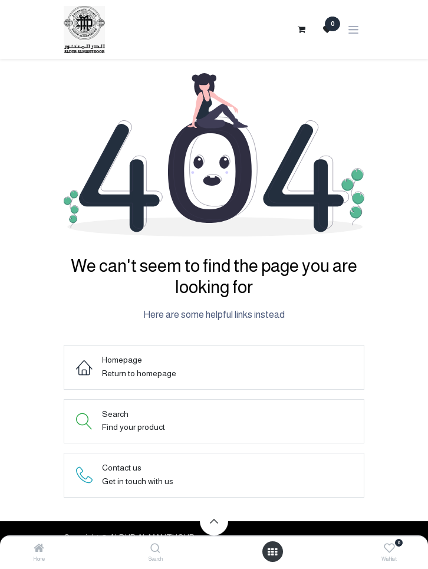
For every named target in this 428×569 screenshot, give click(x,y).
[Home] (39, 549)
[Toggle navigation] (353, 30)
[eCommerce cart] (301, 29)
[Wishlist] (389, 548)
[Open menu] (272, 552)
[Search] (155, 549)
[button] (214, 521)
